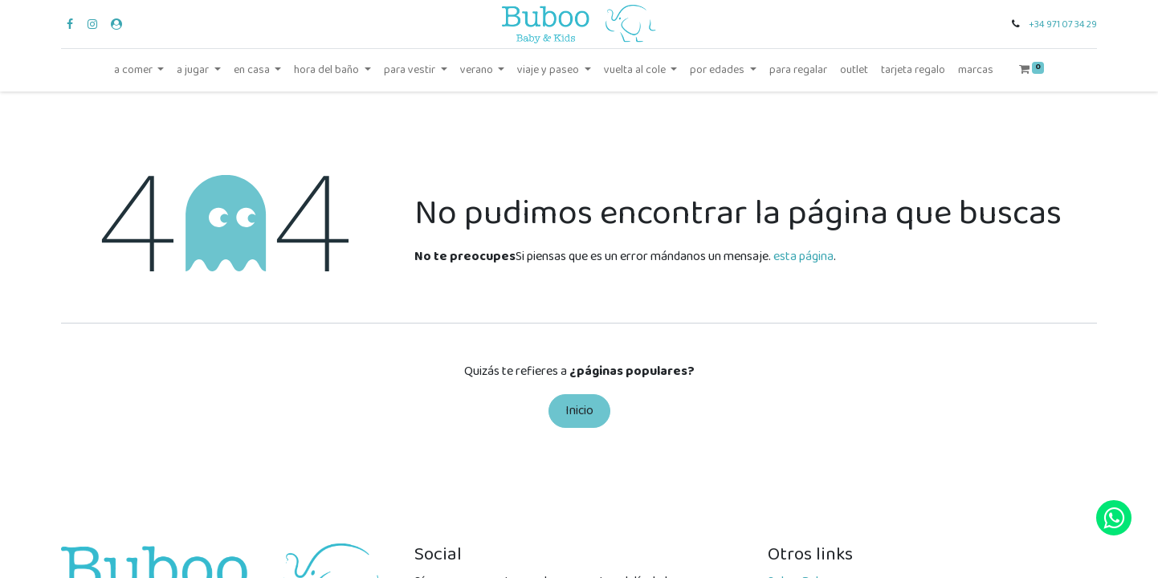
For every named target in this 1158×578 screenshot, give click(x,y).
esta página (803, 256)
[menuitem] (798, 70)
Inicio (579, 411)
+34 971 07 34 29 (1063, 24)
